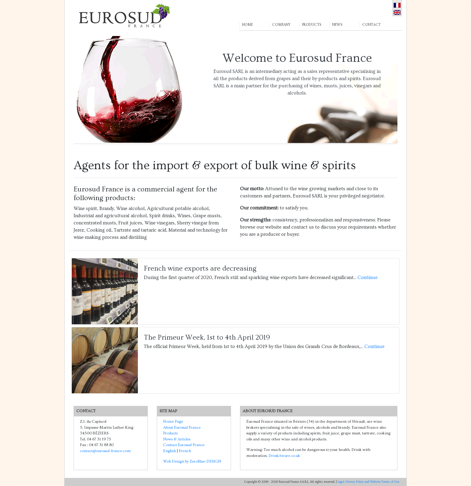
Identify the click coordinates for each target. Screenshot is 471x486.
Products (170, 433)
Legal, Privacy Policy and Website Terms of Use (368, 482)
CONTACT (86, 411)
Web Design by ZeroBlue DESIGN (192, 461)
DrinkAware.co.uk (284, 456)
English (169, 451)
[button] (254, 15)
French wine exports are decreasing (200, 268)
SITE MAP (168, 411)
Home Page (173, 421)
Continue (367, 277)
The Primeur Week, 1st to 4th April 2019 (207, 337)
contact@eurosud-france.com (105, 451)
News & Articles (176, 439)
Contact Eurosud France (184, 445)
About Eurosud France (182, 427)
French (185, 451)
